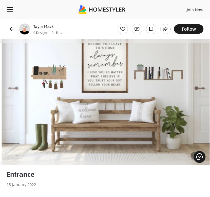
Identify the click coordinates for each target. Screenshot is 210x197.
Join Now (195, 10)
